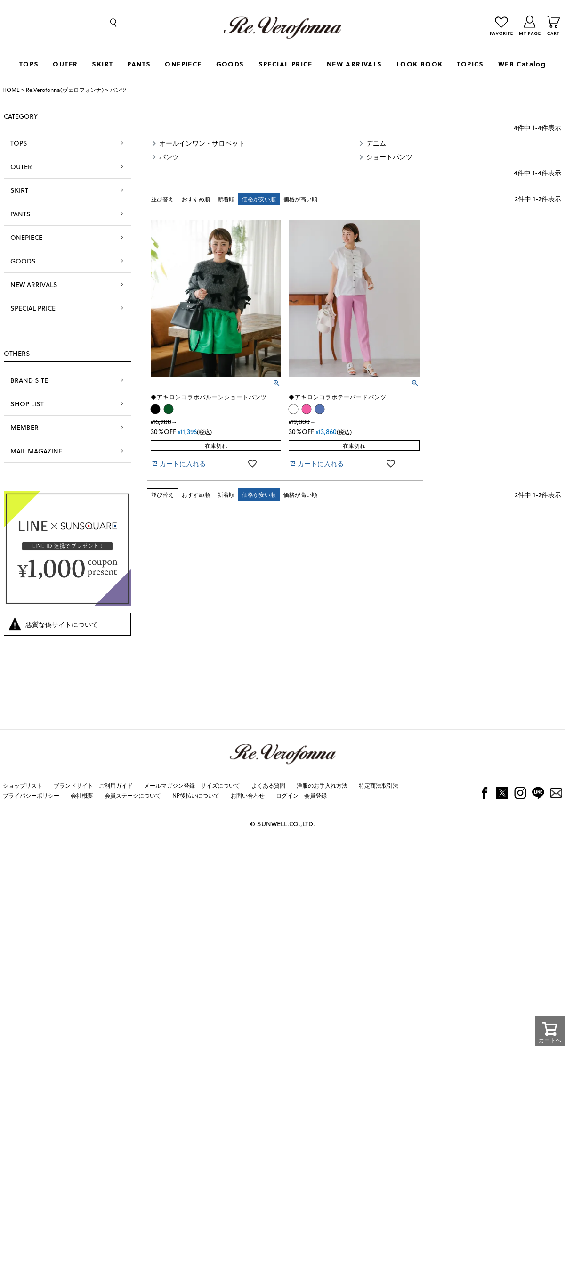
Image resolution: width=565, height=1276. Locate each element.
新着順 (226, 199)
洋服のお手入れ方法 (322, 785)
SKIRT (102, 64)
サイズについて (220, 785)
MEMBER (24, 427)
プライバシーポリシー (31, 795)
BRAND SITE (29, 380)
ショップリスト (22, 785)
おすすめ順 (196, 199)
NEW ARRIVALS (354, 64)
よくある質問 (268, 785)
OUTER (65, 64)
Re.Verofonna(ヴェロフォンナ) (65, 89)
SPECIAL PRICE (285, 64)
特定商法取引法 (378, 785)
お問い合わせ (248, 795)
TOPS (29, 64)
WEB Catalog (522, 64)
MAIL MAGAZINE (36, 451)
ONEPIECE (183, 64)
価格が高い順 (300, 199)
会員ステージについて (133, 795)
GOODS (230, 64)
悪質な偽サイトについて (61, 624)
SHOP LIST (27, 404)
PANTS (139, 64)
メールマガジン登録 (169, 785)
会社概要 (82, 795)
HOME (11, 89)
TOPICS (470, 64)
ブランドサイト (73, 785)
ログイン (287, 795)
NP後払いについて (195, 795)
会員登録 (315, 795)
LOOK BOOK (419, 64)
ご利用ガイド (116, 785)
